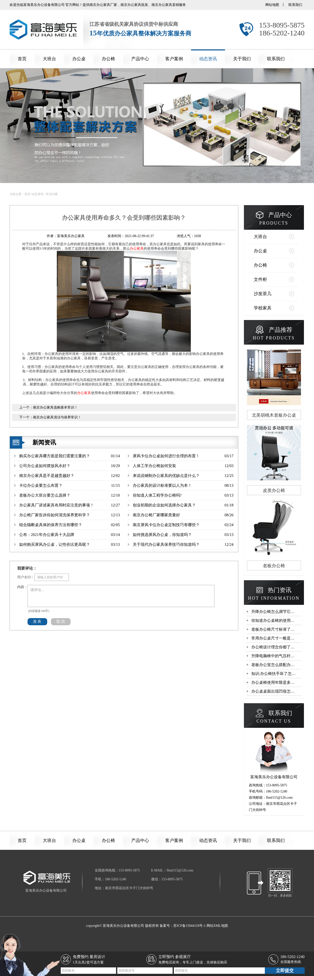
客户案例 (174, 58)
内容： (22, 587)
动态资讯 (208, 58)
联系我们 (295, 5)
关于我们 (242, 58)
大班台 (49, 58)
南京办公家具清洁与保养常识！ (57, 417)
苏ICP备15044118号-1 (189, 926)
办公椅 (108, 58)
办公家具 (137, 248)
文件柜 (260, 279)
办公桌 (79, 58)
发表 (37, 621)
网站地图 (272, 5)
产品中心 (140, 58)
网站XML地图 (217, 926)
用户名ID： (26, 577)
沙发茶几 (262, 293)
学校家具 (262, 307)
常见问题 (52, 194)
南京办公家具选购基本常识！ (55, 407)
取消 (60, 621)
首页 (22, 58)
